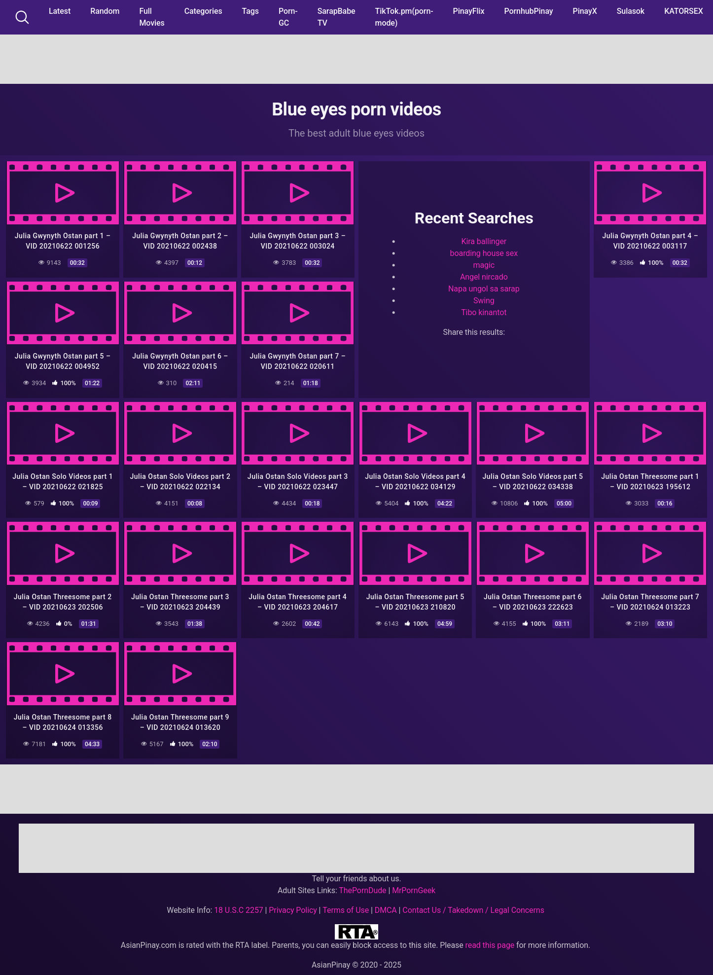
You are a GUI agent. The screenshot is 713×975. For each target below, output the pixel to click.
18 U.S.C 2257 (238, 905)
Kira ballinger (483, 240)
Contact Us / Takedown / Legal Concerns (473, 905)
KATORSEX (683, 11)
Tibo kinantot (483, 311)
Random (104, 11)
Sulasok (630, 11)
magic (484, 264)
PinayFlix (469, 11)
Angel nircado (484, 276)
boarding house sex (484, 252)
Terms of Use (345, 905)
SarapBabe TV (337, 17)
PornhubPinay (528, 11)
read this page (490, 940)
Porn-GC (288, 17)
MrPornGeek (413, 886)
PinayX (585, 11)
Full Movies (151, 17)
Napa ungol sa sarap (484, 287)
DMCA (386, 905)
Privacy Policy (293, 905)
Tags (250, 11)
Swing (484, 299)
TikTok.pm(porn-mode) (404, 17)
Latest (60, 11)
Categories (203, 11)
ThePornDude (362, 886)
